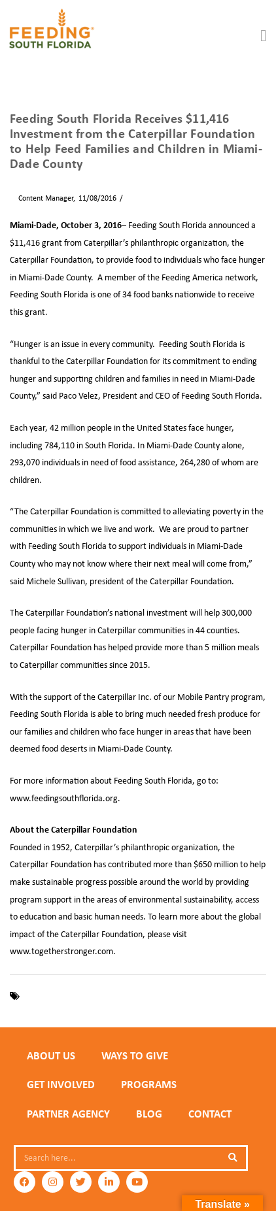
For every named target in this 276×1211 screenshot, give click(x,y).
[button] (263, 36)
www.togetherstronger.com (61, 951)
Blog (149, 1113)
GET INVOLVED (61, 1084)
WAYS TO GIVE (134, 1055)
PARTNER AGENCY (68, 1113)
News (135, 198)
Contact (210, 1113)
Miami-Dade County (229, 996)
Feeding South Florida (148, 996)
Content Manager (41, 198)
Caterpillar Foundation (64, 996)
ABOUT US (51, 1055)
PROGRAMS (149, 1084)
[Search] (233, 1158)
